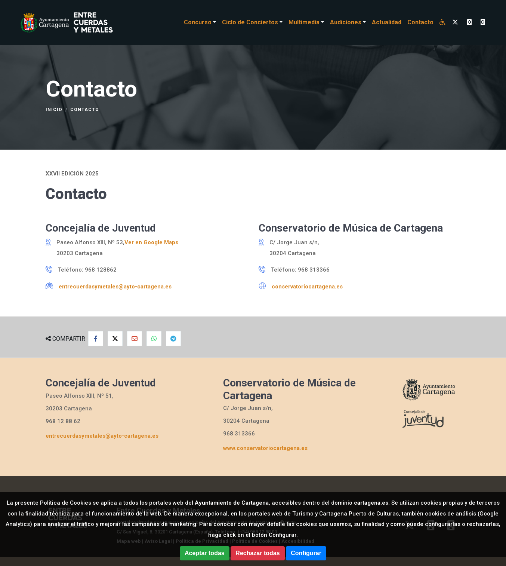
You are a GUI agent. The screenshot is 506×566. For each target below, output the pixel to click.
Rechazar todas (257, 553)
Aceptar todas (205, 553)
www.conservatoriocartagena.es (265, 448)
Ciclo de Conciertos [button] (250, 22)
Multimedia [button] (304, 22)
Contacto (420, 22)
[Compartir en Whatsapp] (153, 338)
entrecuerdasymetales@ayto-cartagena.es (115, 286)
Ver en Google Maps (151, 242)
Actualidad (386, 22)
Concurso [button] (198, 22)
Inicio (54, 109)
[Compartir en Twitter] (115, 338)
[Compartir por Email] (134, 338)
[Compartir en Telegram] (173, 338)
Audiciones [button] (345, 22)
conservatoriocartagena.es (307, 286)
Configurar (306, 553)
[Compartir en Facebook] (95, 338)
